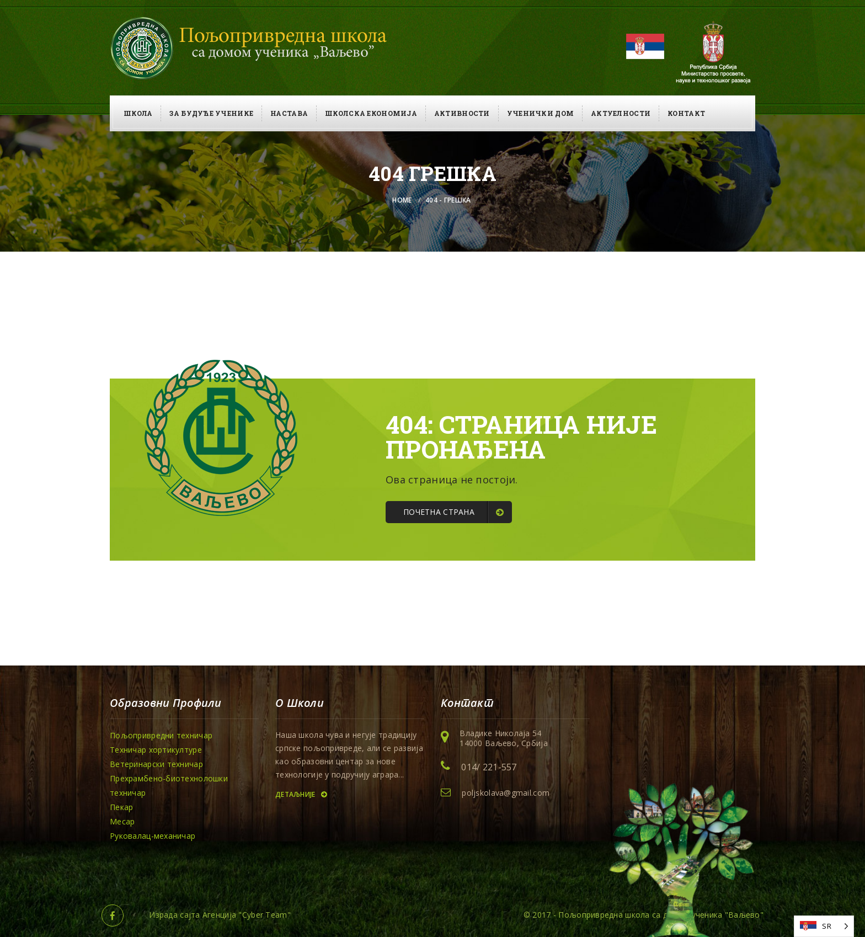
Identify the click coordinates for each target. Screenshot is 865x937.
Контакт (686, 113)
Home (402, 200)
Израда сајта (174, 914)
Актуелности (620, 113)
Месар (122, 821)
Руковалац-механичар (152, 835)
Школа (138, 113)
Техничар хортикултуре (156, 749)
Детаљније (301, 794)
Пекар (121, 807)
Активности (462, 113)
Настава (289, 113)
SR (826, 926)
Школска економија (371, 113)
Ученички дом (540, 113)
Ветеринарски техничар (156, 764)
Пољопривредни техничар (161, 735)
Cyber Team (264, 914)
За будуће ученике (211, 113)
